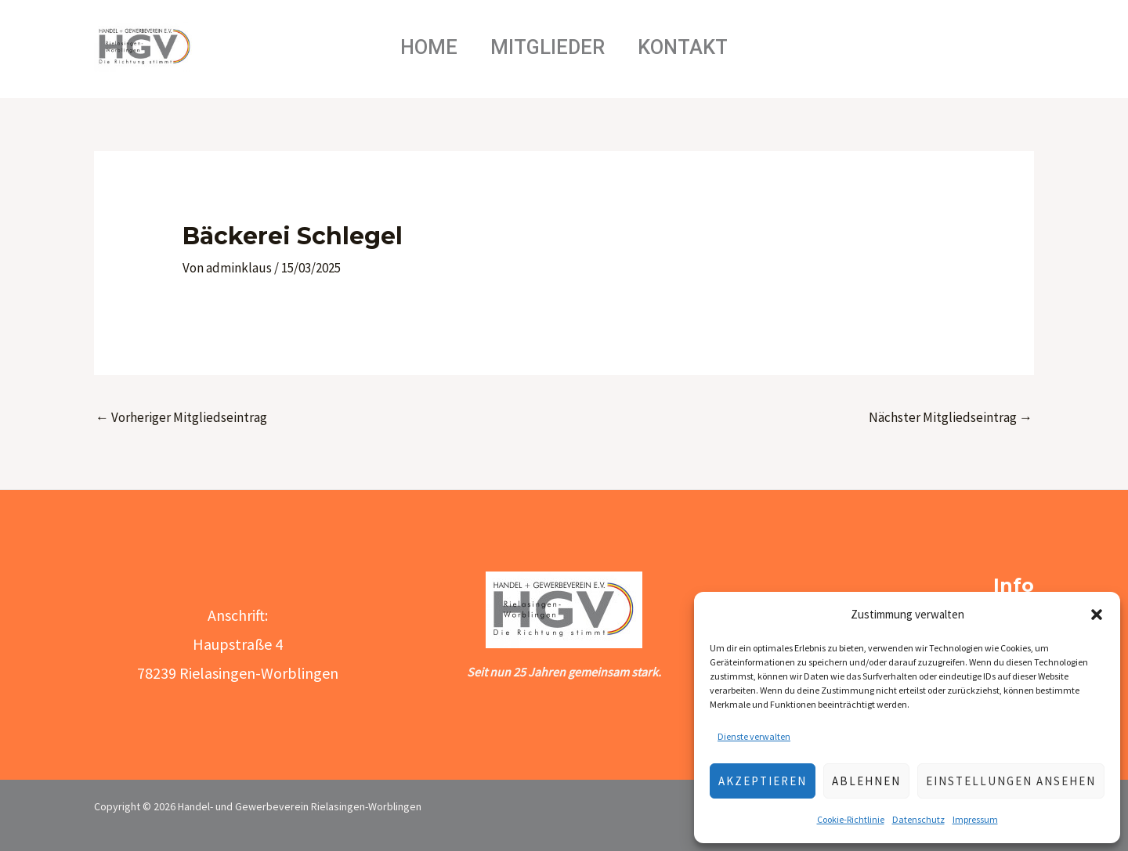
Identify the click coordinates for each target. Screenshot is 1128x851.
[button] (1096, 614)
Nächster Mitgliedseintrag (950, 417)
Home (421, 47)
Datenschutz (918, 819)
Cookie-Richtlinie (850, 819)
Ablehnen (866, 780)
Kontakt (690, 47)
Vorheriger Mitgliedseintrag (181, 417)
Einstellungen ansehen (1011, 780)
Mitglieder (547, 47)
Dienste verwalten (754, 736)
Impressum (975, 819)
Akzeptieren (762, 780)
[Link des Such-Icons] (985, 47)
